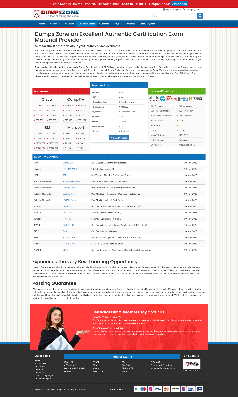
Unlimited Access (87, 23)
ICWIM (96, 368)
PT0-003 (67, 120)
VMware (96, 116)
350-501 (38, 120)
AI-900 (79, 143)
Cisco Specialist (184, 115)
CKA (95, 365)
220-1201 (81, 120)
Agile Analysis (183, 140)
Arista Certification (186, 145)
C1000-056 (39, 138)
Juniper (123, 97)
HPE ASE (181, 130)
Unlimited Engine (43, 378)
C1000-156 (39, 148)
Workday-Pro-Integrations (163, 368)
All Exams (69, 23)
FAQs (116, 23)
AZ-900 (67, 133)
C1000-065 (52, 138)
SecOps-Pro (68, 193)
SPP (64, 175)
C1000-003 (39, 133)
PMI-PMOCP (69, 237)
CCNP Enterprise (157, 140)
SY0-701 (67, 115)
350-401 (51, 115)
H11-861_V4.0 (70, 169)
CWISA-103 (68, 225)
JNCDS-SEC (155, 145)
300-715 (51, 110)
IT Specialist (125, 131)
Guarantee (104, 23)
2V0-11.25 (98, 371)
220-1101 (68, 105)
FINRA (95, 121)
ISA (121, 126)
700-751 (38, 105)
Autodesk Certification (159, 111)
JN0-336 (67, 218)
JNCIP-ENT (182, 135)
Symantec (97, 111)
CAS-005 (80, 115)
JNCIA (152, 130)
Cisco (122, 92)
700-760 (51, 120)
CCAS (65, 250)
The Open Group (127, 111)
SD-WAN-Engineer (71, 181)
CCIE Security (156, 125)
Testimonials (129, 23)
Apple (122, 116)
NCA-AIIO (68, 371)
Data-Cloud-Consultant (162, 365)
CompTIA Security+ (158, 135)
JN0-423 (67, 206)
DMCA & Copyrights (44, 375)
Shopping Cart (193, 9)
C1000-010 (52, 133)
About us (39, 369)
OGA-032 (155, 362)
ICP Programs (156, 106)
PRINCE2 (123, 107)
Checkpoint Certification (160, 115)
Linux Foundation (100, 102)
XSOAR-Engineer (71, 200)
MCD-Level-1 (70, 365)
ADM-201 (68, 362)
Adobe (95, 92)
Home (42, 23)
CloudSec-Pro (69, 187)
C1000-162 (52, 148)
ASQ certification (185, 106)
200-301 (51, 105)
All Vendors (55, 23)
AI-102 (79, 148)
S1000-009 (52, 143)
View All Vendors (119, 137)
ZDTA (124, 371)
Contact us (40, 372)
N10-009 (80, 110)
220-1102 (81, 105)
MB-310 (80, 138)
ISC (94, 97)
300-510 (38, 115)
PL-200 (67, 148)
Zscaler (95, 131)
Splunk (122, 121)
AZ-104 (67, 143)
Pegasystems (98, 107)
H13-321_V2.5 (70, 243)
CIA (179, 125)
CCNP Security (156, 120)
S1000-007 (39, 143)
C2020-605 (68, 162)
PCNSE (96, 362)
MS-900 (80, 133)
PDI (123, 362)
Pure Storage (98, 126)
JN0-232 (67, 212)
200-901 (38, 110)
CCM (65, 231)
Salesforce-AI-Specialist (74, 368)
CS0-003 (67, 110)
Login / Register (173, 9)
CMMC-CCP (127, 368)
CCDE (180, 120)
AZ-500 (67, 138)
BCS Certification (185, 111)
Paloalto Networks (127, 102)
